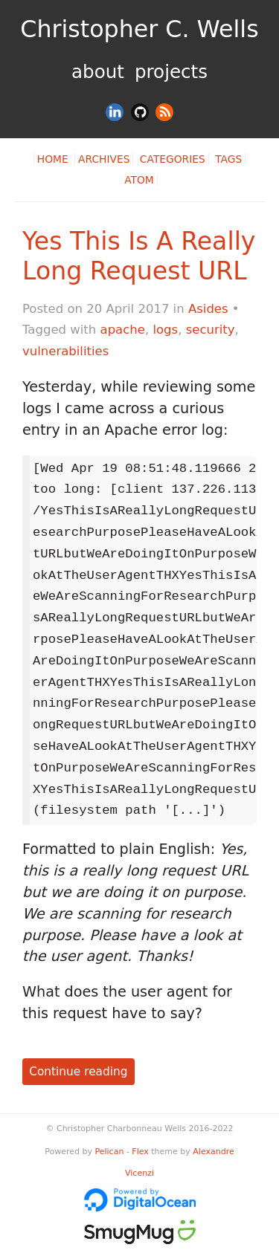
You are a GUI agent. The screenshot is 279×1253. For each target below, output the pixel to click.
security (210, 330)
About (97, 71)
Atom (139, 180)
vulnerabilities (65, 351)
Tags (228, 159)
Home (54, 159)
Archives (103, 159)
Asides (208, 309)
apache (122, 330)
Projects (171, 71)
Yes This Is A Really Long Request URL (138, 256)
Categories (172, 159)
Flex (140, 1151)
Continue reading (78, 1071)
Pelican (109, 1151)
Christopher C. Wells (139, 29)
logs (165, 330)
